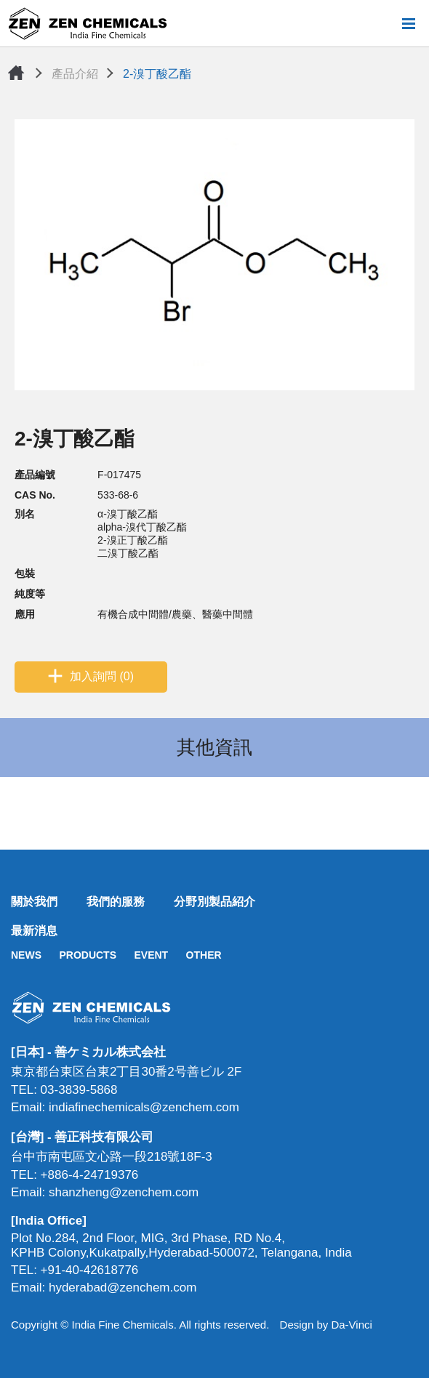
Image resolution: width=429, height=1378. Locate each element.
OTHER (204, 955)
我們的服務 (116, 901)
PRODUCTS (87, 955)
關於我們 (34, 901)
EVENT (151, 955)
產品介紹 (75, 74)
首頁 (16, 73)
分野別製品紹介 (214, 901)
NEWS (26, 955)
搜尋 (385, 23)
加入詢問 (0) (102, 676)
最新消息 (34, 930)
